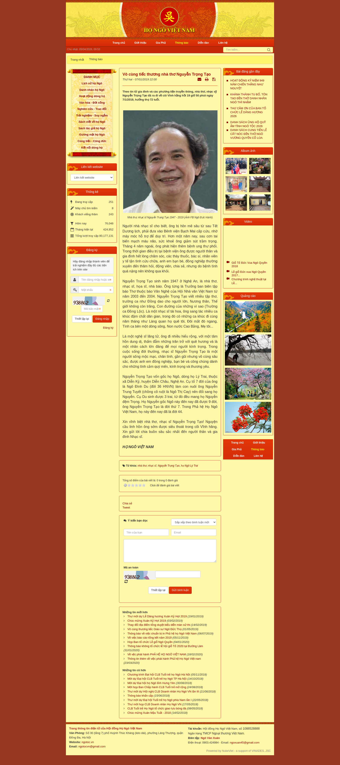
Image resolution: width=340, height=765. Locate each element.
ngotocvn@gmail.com (92, 746)
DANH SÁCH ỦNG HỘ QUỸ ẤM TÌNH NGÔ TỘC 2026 (248, 124)
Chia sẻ (127, 503)
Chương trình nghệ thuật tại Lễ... (249, 281)
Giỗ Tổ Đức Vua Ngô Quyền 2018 (249, 264)
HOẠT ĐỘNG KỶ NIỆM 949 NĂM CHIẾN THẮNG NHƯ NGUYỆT (247, 84)
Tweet (126, 507)
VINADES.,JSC (261, 750)
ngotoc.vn (88, 742)
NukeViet (228, 750)
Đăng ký (108, 327)
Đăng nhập (102, 318)
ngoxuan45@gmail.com (244, 742)
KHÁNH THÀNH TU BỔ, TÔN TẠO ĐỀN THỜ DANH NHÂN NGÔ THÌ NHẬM (248, 98)
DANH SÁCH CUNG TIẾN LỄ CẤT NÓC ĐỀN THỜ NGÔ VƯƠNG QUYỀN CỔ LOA (248, 133)
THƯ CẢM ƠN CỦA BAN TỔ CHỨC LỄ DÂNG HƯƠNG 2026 (248, 112)
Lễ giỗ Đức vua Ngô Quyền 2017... (249, 273)
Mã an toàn (131, 567)
